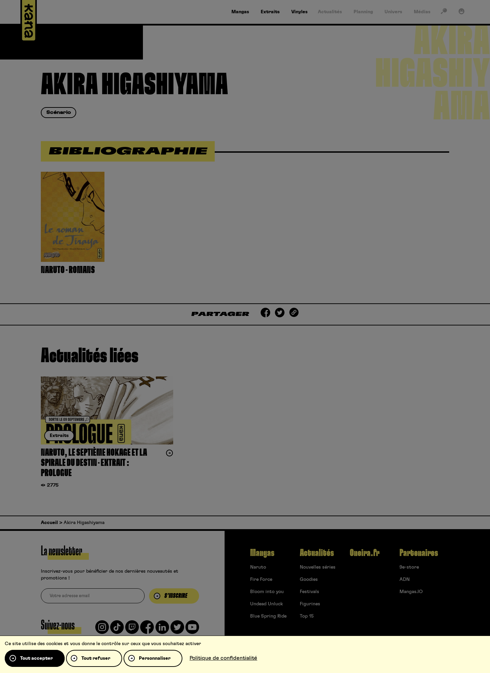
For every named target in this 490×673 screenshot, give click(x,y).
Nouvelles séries (318, 567)
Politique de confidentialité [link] (223, 658)
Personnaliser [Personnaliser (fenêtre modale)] (154, 658)
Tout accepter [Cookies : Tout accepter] (36, 658)
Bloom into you (267, 591)
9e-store (409, 567)
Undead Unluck (266, 604)
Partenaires (418, 553)
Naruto (258, 567)
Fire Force (261, 579)
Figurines (310, 604)
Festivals (309, 591)
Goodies (309, 579)
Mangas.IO (411, 591)
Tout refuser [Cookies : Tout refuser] (95, 658)
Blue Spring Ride (268, 616)
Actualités (317, 553)
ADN (404, 579)
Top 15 (307, 616)
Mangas (262, 553)
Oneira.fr (364, 553)
